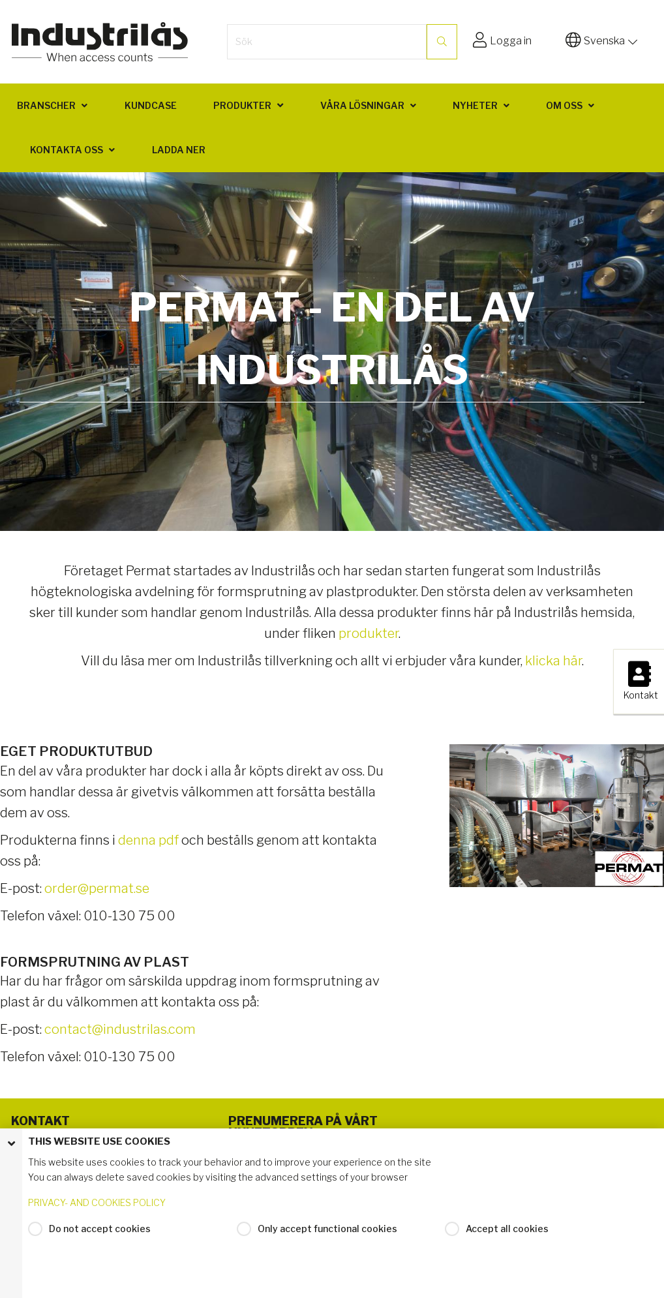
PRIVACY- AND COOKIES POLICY (97, 1202)
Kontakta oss (66, 149)
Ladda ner (178, 149)
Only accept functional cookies (327, 1228)
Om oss (564, 105)
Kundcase (151, 105)
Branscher (46, 105)
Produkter (242, 105)
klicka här (553, 661)
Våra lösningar (362, 105)
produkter (369, 633)
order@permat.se (96, 888)
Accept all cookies (507, 1228)
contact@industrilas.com (120, 1029)
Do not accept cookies (100, 1228)
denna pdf (148, 840)
